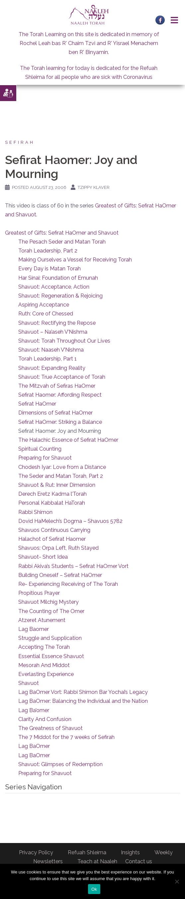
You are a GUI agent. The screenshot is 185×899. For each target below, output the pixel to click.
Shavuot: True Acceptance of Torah (61, 377)
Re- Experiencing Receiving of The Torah (68, 584)
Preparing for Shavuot (45, 458)
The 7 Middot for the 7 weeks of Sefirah (66, 737)
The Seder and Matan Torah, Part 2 (60, 476)
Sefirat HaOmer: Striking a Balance (60, 422)
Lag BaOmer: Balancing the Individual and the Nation (83, 701)
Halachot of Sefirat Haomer (52, 539)
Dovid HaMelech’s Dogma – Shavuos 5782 (70, 521)
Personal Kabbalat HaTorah (51, 503)
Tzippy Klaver (94, 187)
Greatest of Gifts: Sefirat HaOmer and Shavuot (62, 233)
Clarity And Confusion (44, 719)
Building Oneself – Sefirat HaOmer (60, 575)
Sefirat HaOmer (37, 404)
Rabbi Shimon (35, 512)
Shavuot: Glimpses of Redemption (60, 764)
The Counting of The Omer (51, 611)
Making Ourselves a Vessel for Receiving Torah (75, 259)
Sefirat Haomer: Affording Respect (60, 395)
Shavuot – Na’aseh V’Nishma (52, 332)
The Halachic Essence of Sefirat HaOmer (68, 440)
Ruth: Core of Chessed (45, 313)
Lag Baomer (33, 629)
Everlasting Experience (46, 674)
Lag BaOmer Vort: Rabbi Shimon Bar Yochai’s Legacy (83, 692)
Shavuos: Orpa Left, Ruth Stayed (58, 548)
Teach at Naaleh (97, 861)
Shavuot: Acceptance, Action (53, 287)
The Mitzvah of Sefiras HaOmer (56, 386)
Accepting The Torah (44, 647)
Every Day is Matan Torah (49, 268)
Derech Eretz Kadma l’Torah (52, 494)
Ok (94, 889)
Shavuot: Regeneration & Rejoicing (60, 296)
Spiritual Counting (39, 449)
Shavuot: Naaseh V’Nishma (51, 350)
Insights (130, 852)
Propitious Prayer (39, 593)
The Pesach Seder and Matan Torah (62, 242)
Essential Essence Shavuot (51, 656)
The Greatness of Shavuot (50, 728)
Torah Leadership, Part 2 (47, 251)
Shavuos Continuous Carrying (54, 530)
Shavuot (28, 683)
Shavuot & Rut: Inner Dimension (56, 485)
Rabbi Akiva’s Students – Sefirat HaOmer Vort (73, 566)
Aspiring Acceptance (43, 305)
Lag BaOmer (34, 746)
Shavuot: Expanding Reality (51, 368)
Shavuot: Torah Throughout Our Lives (64, 341)
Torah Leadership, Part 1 (47, 359)
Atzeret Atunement (41, 620)
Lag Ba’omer (33, 710)
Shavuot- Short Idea (43, 557)
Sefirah (20, 142)
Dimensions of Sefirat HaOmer (55, 413)
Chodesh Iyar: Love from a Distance (62, 467)
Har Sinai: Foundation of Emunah (58, 278)
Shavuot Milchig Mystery (48, 602)
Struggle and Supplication (50, 638)
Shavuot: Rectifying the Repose (57, 323)
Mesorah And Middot (44, 665)
